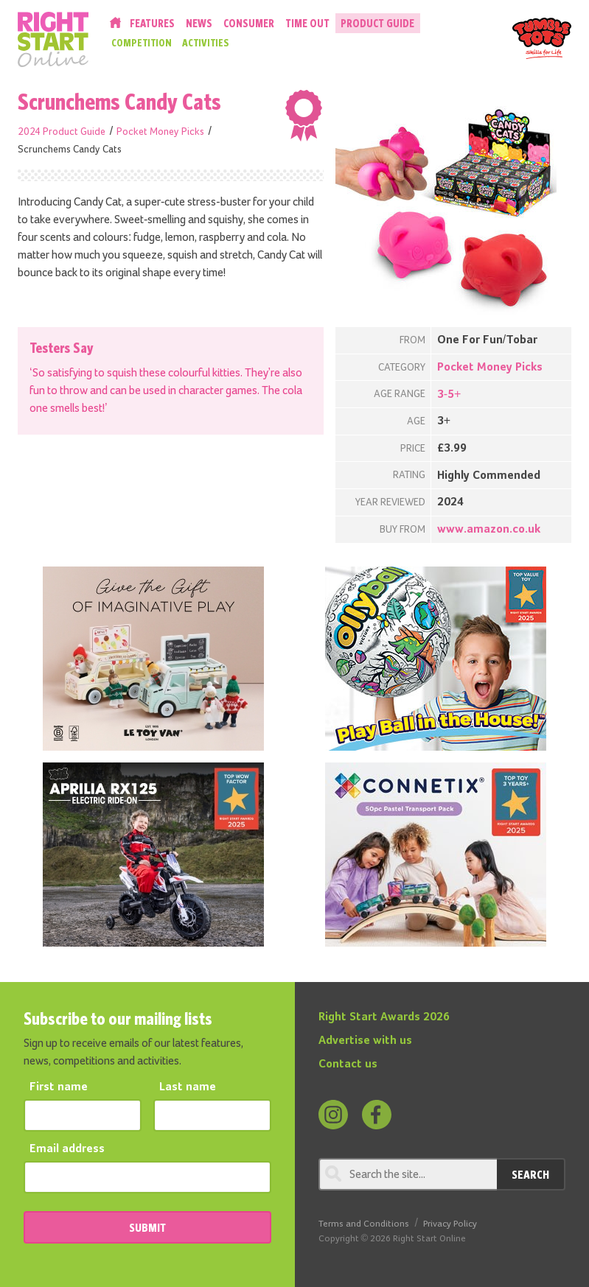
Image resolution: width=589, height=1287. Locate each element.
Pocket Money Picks (160, 132)
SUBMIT (147, 1227)
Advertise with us (365, 1041)
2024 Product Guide (61, 132)
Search (530, 1174)
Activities (205, 43)
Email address (67, 1149)
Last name (187, 1087)
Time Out (307, 23)
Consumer (248, 23)
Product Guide (377, 23)
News (199, 23)
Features (152, 23)
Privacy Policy (450, 1224)
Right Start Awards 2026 (384, 1017)
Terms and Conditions (363, 1224)
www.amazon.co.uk (488, 530)
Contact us (347, 1064)
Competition (141, 43)
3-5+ (449, 395)
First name (58, 1087)
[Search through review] (408, 1174)
